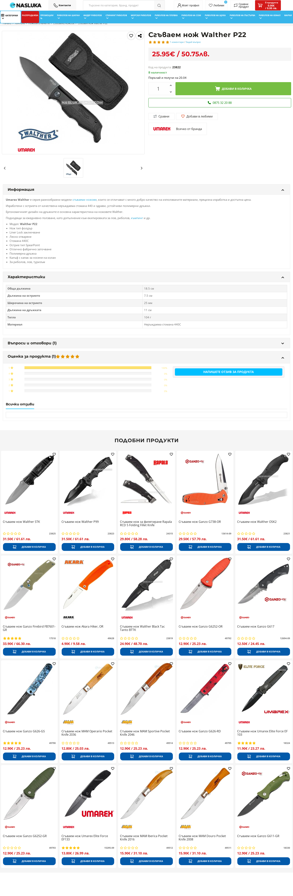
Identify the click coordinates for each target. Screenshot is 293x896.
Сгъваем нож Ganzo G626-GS (24, 731)
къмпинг (137, 218)
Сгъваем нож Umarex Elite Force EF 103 (262, 733)
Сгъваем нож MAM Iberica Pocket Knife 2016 (144, 837)
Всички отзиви (20, 404)
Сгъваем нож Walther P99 (80, 522)
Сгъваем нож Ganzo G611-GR (258, 836)
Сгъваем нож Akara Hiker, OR (82, 627)
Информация (146, 189)
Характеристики (146, 277)
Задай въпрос (193, 42)
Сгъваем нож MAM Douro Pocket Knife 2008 (202, 837)
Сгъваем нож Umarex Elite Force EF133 (84, 837)
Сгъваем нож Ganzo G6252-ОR (201, 627)
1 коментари (177, 42)
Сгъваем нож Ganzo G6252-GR (25, 836)
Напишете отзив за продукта (228, 372)
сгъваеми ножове (85, 199)
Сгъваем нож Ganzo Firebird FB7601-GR (29, 628)
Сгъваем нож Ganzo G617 (255, 627)
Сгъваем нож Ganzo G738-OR (200, 522)
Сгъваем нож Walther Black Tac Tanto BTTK (142, 628)
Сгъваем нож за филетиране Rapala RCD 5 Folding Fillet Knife (146, 523)
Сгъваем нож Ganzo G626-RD (200, 731)
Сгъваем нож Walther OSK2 (257, 522)
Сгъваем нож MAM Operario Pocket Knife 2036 (86, 733)
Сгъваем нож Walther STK (21, 522)
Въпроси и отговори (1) (146, 343)
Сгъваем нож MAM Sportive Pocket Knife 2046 (145, 733)
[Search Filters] (124, 5)
